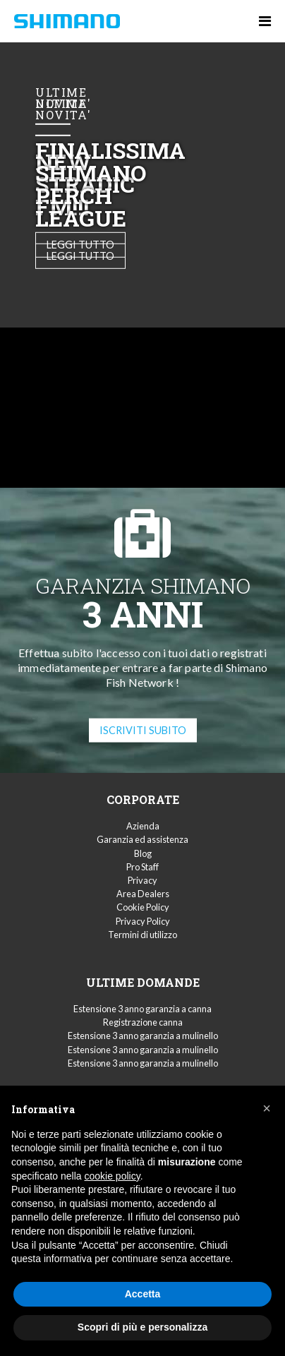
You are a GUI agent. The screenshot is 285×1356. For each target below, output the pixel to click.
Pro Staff (142, 866)
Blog (143, 853)
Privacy (142, 880)
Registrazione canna (143, 1022)
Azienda (142, 826)
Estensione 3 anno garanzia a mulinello (143, 1035)
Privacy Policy (143, 921)
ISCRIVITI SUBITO (142, 730)
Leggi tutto (80, 256)
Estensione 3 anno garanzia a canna (142, 1008)
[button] (266, 1108)
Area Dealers (142, 893)
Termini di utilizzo (142, 934)
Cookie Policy (142, 907)
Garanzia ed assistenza (142, 839)
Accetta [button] (143, 1294)
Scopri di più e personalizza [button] (142, 1327)
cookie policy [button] (112, 1176)
